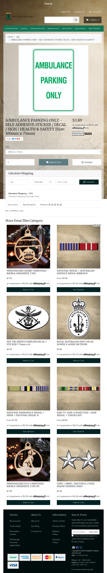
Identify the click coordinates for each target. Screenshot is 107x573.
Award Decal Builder (11, 28)
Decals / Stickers (66, 28)
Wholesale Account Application (15, 542)
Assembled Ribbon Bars (38, 28)
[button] (87, 162)
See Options (78, 289)
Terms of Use (59, 521)
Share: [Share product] (14, 139)
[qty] (18, 182)
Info (87, 128)
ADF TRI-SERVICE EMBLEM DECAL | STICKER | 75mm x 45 (26, 343)
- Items (92, 20)
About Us (66, 11)
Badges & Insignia (53, 28)
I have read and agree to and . (84, 539)
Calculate (88, 182)
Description (13, 204)
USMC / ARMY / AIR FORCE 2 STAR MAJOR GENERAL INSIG (75, 485)
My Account (15, 521)
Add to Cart (53, 162)
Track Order (15, 526)
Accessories (23, 28)
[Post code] (65, 182)
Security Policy (56, 541)
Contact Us (80, 11)
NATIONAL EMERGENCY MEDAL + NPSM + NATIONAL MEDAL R (25, 414)
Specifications (29, 204)
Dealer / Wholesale (94, 28)
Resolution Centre (14, 532)
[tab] (12, 204)
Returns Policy (56, 532)
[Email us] (73, 547)
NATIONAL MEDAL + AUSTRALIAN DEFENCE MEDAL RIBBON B (75, 272)
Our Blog (35, 526)
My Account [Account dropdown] (94, 11)
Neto (91, 569)
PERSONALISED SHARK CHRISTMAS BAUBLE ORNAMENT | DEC (26, 272)
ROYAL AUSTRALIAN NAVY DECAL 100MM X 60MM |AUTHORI (75, 343)
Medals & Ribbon (80, 28)
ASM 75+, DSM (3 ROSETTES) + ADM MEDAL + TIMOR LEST (76, 414)
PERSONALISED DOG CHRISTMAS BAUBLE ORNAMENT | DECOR (25, 485)
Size (7, 147)
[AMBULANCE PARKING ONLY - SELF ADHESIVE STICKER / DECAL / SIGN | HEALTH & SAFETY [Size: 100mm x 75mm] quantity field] (20, 162)
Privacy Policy (59, 526)
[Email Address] (79, 531)
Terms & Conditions (81, 538)
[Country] (42, 182)
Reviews (51, 204)
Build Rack (78, 133)
